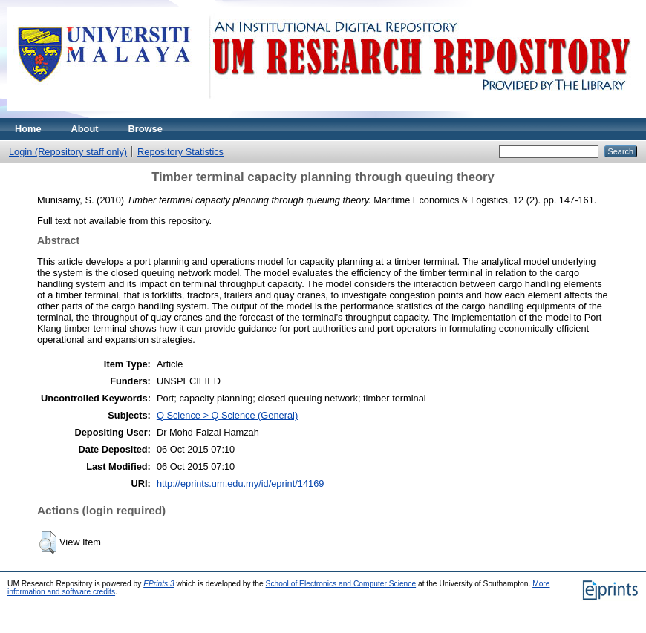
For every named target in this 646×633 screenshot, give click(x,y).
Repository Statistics (180, 151)
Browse (145, 128)
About (85, 128)
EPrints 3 (158, 584)
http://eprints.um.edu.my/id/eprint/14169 (240, 483)
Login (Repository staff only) (68, 151)
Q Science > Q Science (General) (227, 415)
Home (28, 128)
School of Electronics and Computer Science (341, 584)
